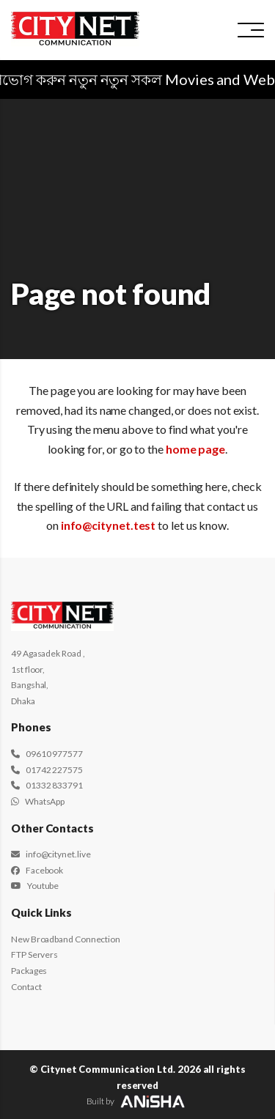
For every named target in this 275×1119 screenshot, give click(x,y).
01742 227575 (47, 769)
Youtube (35, 885)
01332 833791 (47, 785)
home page (195, 449)
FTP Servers (34, 954)
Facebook (37, 870)
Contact (26, 986)
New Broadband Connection (65, 939)
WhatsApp (38, 801)
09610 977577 (47, 753)
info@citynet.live (50, 854)
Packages (29, 970)
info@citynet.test (108, 525)
